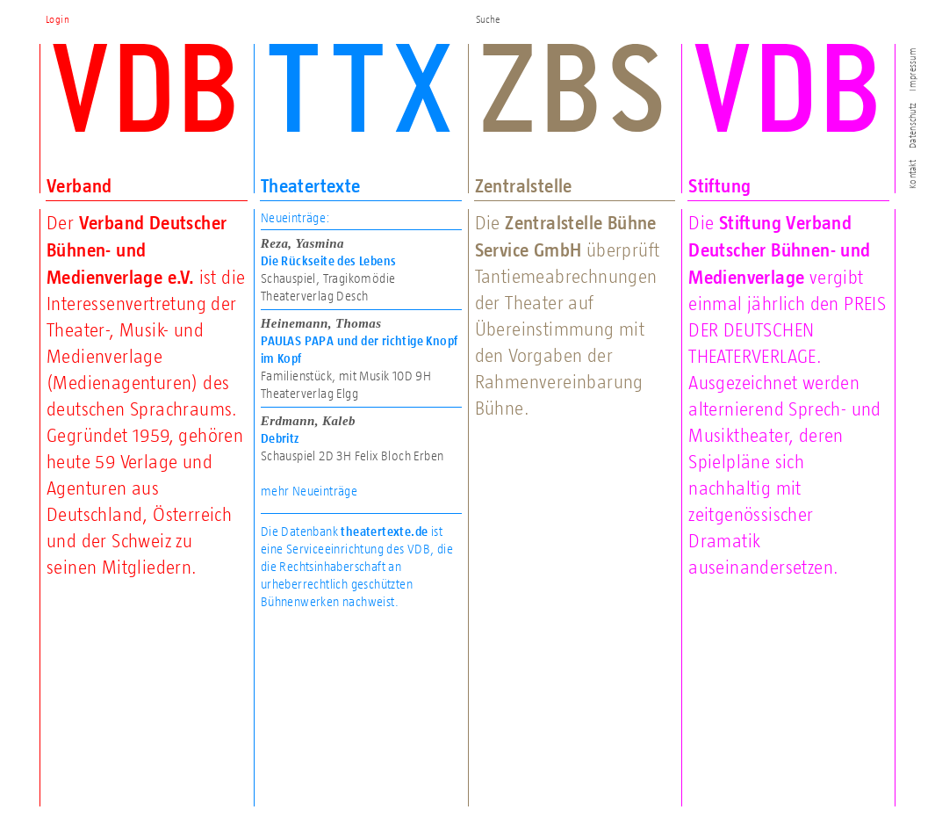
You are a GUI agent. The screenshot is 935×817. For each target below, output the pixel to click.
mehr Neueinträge (309, 490)
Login (57, 19)
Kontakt (912, 174)
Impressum (912, 68)
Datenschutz (912, 125)
